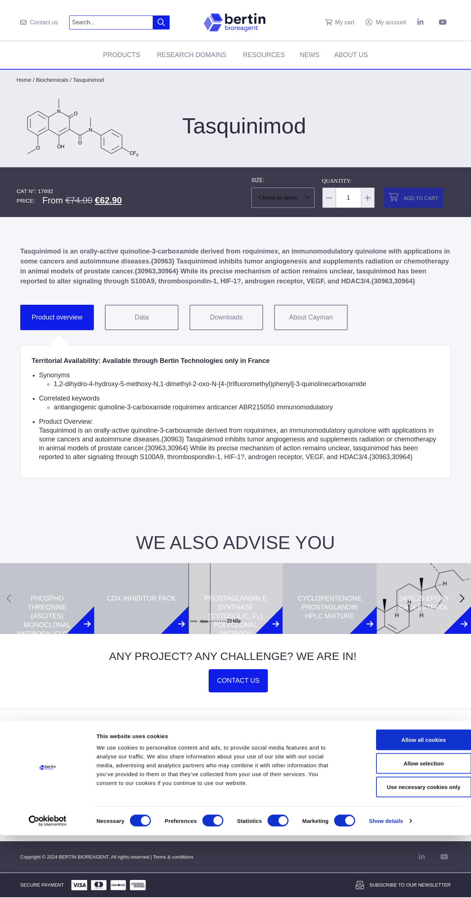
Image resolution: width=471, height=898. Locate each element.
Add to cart (421, 198)
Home (24, 80)
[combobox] (111, 22)
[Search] (161, 22)
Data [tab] (142, 317)
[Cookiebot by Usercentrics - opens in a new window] (47, 883)
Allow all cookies (409, 802)
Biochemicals (52, 80)
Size (257, 181)
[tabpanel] (235, 411)
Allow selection (409, 826)
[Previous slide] (9, 598)
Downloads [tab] (226, 317)
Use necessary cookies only (409, 849)
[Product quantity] (348, 198)
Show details (386, 883)
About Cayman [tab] (311, 317)
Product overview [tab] (57, 317)
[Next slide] (462, 598)
